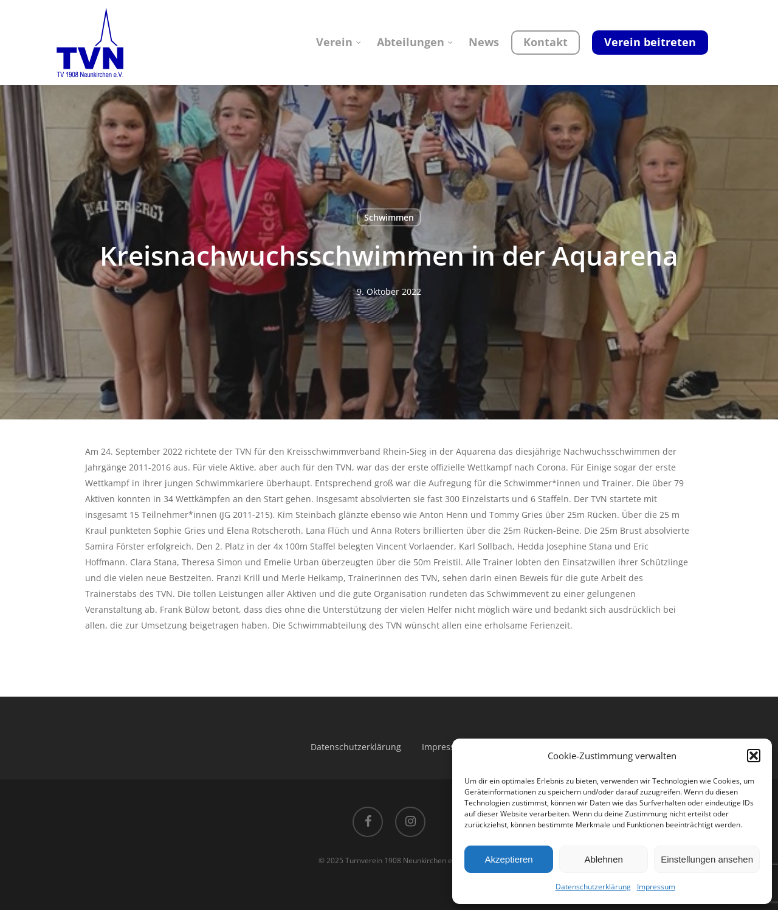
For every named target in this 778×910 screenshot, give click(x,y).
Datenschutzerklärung (593, 886)
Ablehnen (603, 859)
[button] (754, 756)
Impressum (656, 886)
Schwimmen (389, 217)
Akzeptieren (508, 859)
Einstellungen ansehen (707, 859)
